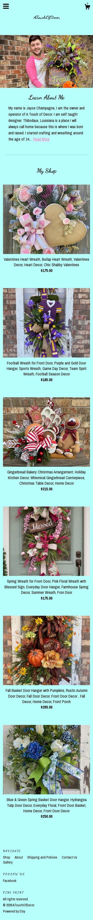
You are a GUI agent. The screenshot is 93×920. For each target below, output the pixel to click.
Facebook (9, 880)
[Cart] (87, 7)
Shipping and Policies (42, 857)
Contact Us (69, 857)
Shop (7, 857)
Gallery (8, 862)
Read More (41, 139)
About (19, 857)
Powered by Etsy (14, 911)
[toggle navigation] (6, 6)
